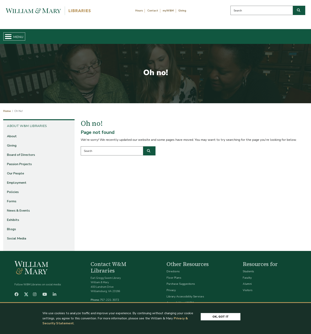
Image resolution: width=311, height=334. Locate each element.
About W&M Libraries (237, 34)
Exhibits (13, 216)
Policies (13, 188)
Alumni (247, 281)
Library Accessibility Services (185, 293)
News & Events (18, 207)
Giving (182, 10)
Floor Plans (174, 274)
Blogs (11, 226)
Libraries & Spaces (178, 34)
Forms (11, 198)
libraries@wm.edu (110, 301)
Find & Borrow (66, 34)
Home (24, 34)
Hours (139, 10)
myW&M (168, 10)
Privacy (171, 287)
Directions (173, 268)
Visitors (247, 287)
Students (248, 268)
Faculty (247, 274)
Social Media (16, 235)
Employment (16, 179)
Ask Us (286, 34)
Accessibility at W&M (180, 299)
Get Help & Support (120, 34)
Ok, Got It (220, 317)
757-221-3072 (109, 297)
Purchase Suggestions (181, 281)
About (12, 133)
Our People (15, 170)
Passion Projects (19, 160)
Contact (152, 10)
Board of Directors (21, 151)
